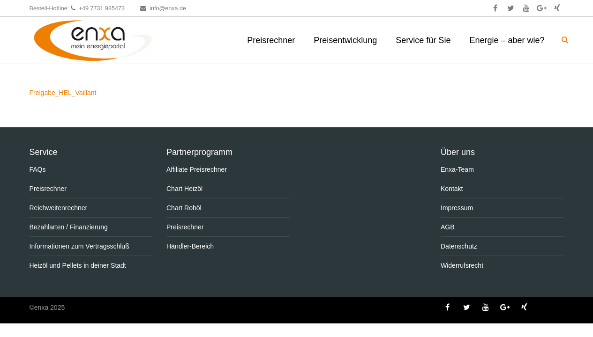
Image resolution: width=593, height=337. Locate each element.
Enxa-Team (457, 169)
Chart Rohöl (184, 208)
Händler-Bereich (190, 246)
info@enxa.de (168, 8)
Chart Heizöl (184, 188)
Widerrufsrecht (462, 265)
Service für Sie (423, 40)
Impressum (457, 208)
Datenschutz (459, 246)
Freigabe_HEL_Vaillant (63, 92)
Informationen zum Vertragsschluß (79, 246)
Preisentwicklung (345, 40)
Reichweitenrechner (59, 208)
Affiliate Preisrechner (196, 169)
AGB (448, 227)
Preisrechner (271, 40)
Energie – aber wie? (506, 40)
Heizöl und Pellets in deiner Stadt (78, 265)
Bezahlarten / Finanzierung (69, 227)
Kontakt (452, 188)
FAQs (38, 169)
